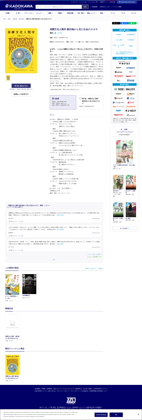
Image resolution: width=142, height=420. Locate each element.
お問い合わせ (51, 391)
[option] (13, 328)
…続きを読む (60, 215)
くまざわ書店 (118, 38)
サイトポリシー (75, 391)
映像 (102, 13)
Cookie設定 (85, 391)
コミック (39, 13)
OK (116, 415)
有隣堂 (131, 44)
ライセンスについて (68, 388)
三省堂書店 (131, 38)
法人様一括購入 (87, 388)
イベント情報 (116, 7)
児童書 (60, 13)
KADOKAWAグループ (100, 388)
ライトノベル (29, 13)
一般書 (50, 13)
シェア (125, 23)
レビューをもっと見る (93, 254)
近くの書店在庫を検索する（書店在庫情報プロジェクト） (125, 49)
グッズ (123, 13)
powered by (94, 256)
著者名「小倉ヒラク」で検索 (93, 268)
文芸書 (8, 13)
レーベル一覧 (93, 2)
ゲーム (113, 13)
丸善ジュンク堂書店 (118, 43)
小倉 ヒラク (57, 33)
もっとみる (123, 213)
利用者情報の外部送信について (98, 391)
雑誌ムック (92, 13)
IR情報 (43, 388)
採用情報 (49, 388)
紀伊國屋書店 (131, 34)
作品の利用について (40, 391)
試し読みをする (21, 86)
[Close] (138, 414)
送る (133, 23)
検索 (85, 7)
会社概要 (37, 388)
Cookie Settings (101, 415)
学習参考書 (71, 13)
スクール (133, 13)
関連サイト (104, 2)
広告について (57, 388)
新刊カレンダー (104, 7)
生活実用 (81, 13)
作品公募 (112, 2)
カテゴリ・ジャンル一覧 (79, 2)
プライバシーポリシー (63, 391)
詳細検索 (93, 7)
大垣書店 (118, 34)
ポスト (117, 23)
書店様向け (78, 388)
